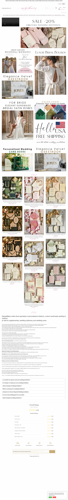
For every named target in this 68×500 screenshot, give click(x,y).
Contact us (63, 15)
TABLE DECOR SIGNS (32, 15)
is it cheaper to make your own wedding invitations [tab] (15, 382)
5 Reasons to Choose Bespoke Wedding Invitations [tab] (15, 392)
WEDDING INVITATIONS (9, 15)
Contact (33, 454)
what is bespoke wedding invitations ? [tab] (12, 385)
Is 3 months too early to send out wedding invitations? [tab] (16, 379)
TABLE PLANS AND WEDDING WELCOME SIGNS (43, 15)
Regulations (37, 454)
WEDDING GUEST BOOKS (24, 15)
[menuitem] (4, 15)
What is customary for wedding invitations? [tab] (13, 389)
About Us (30, 454)
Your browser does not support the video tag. (10, 22)
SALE (4, 15)
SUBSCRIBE (52, 451)
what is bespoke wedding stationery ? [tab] (12, 397)
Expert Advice (63, 12)
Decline (54, 497)
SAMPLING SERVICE (58, 15)
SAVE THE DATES (16, 15)
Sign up (64, 7)
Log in (60, 7)
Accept (50, 497)
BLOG (53, 15)
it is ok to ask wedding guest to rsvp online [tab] (13, 394)
